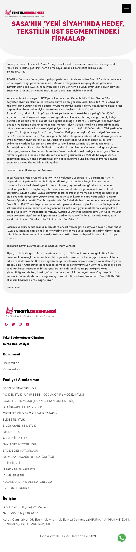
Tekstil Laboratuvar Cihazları (23, 337)
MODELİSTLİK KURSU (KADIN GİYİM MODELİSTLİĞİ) (38, 401)
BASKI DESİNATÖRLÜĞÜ (19, 388)
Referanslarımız (14, 369)
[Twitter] (13, 324)
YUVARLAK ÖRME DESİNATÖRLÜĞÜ (27, 481)
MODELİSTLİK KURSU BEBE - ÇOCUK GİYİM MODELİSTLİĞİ (43, 394)
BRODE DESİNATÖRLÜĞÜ (20, 450)
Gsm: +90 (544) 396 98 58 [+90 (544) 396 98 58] (20, 513)
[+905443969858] (122, 537)
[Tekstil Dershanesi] (24, 9)
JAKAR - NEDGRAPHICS (19, 469)
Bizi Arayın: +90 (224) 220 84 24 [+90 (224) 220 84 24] (24, 507)
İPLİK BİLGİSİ (11, 463)
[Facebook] (6, 324)
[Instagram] (20, 324)
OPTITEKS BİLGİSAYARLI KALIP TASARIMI (30, 413)
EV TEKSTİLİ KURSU (16, 488)
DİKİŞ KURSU (11, 432)
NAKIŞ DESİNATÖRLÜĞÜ (19, 444)
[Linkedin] (27, 324)
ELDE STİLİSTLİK (14, 419)
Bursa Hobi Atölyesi (16, 344)
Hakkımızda (11, 363)
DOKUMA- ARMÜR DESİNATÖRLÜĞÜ (28, 457)
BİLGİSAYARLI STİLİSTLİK (19, 425)
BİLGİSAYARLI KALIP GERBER (22, 407)
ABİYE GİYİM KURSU (17, 438)
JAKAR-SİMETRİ (13, 475)
